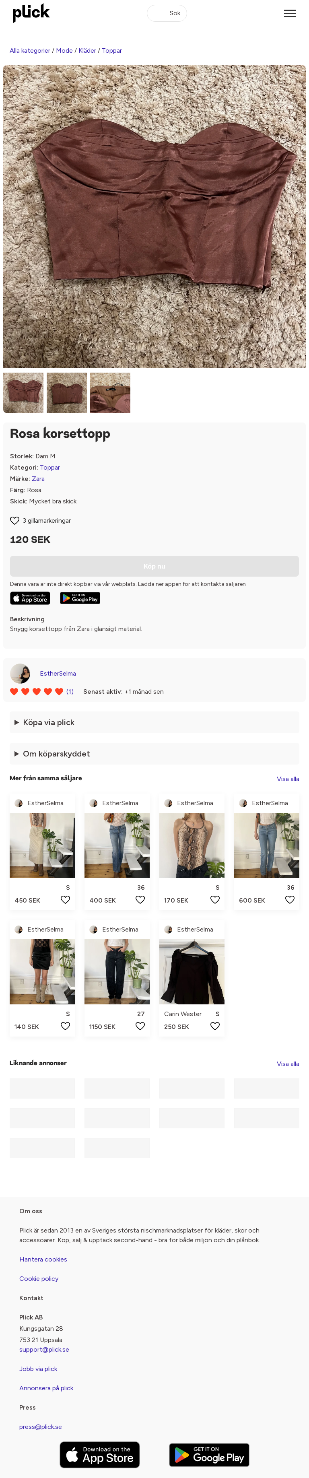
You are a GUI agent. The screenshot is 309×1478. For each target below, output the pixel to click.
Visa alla (288, 779)
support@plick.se (44, 1349)
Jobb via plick (38, 1369)
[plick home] (31, 13)
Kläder (87, 50)
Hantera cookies (43, 1259)
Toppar (112, 50)
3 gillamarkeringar (47, 520)
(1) (70, 691)
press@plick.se (40, 1427)
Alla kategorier (30, 50)
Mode (64, 50)
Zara (38, 478)
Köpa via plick (48, 722)
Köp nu (154, 566)
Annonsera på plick (46, 1388)
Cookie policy (38, 1278)
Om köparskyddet (56, 754)
